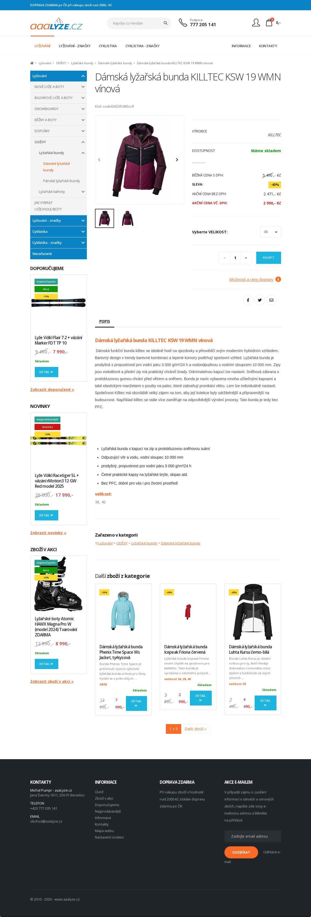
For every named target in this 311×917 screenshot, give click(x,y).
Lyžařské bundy (82, 63)
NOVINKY (40, 406)
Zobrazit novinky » (48, 532)
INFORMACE (241, 45)
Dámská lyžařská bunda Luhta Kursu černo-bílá (250, 649)
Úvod (99, 792)
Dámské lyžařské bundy (115, 63)
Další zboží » (195, 728)
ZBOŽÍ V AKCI (43, 549)
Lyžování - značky (46, 220)
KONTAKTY (268, 45)
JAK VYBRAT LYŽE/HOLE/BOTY (48, 206)
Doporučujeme (107, 805)
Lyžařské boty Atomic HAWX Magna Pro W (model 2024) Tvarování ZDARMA (56, 627)
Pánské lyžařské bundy (61, 181)
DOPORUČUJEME (47, 268)
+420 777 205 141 (43, 808)
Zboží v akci (104, 798)
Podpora (196, 20)
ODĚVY (61, 63)
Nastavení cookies (109, 837)
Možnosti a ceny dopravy (255, 279)
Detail (46, 372)
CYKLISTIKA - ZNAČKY (142, 45)
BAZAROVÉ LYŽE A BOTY (54, 98)
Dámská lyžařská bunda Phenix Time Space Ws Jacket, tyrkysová (121, 652)
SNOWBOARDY (47, 109)
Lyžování (45, 63)
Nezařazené (42, 253)
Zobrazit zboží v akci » (52, 681)
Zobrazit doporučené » (52, 389)
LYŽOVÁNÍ (42, 45)
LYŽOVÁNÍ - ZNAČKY (75, 45)
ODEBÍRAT (241, 852)
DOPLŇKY (42, 131)
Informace (103, 818)
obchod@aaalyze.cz (46, 821)
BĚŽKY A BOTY (46, 120)
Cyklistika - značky (47, 242)
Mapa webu (104, 831)
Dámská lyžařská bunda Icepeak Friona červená (185, 649)
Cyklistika (39, 231)
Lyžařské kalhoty (52, 191)
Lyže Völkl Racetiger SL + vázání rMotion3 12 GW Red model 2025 (57, 481)
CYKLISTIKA (108, 45)
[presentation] (102, 160)
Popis (104, 321)
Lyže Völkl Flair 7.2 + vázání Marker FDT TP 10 (58, 340)
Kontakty (101, 824)
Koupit (268, 257)
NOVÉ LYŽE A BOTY (49, 86)
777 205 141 (203, 24)
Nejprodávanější (108, 811)
